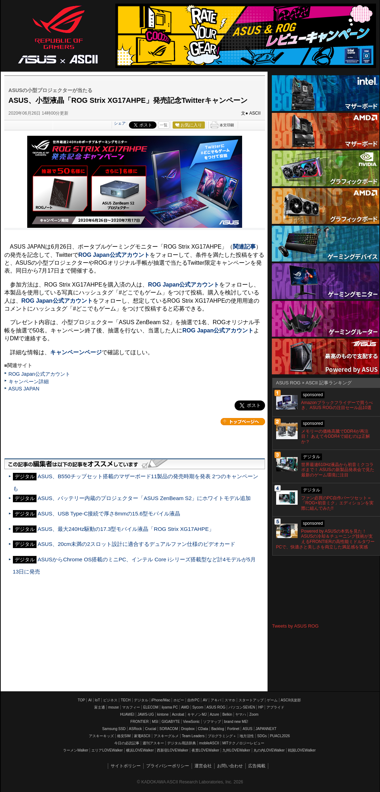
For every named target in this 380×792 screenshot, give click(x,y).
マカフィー (131, 707)
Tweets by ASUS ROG (295, 626)
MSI (155, 722)
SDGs (262, 736)
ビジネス (110, 700)
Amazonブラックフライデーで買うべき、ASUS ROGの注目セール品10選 (337, 405)
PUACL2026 (280, 736)
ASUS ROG (58, 34)
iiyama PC (170, 707)
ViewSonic (191, 722)
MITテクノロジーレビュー (243, 743)
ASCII (84, 59)
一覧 (164, 125)
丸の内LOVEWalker (269, 750)
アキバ (216, 700)
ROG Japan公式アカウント (39, 374)
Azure (214, 714)
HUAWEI (127, 714)
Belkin (227, 714)
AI (89, 700)
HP (260, 707)
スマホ (230, 700)
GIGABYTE (171, 722)
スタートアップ (251, 700)
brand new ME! (236, 722)
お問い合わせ (230, 765)
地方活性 (247, 736)
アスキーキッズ (101, 736)
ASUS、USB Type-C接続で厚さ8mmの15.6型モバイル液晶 (109, 513)
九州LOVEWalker (236, 750)
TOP (81, 700)
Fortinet (233, 729)
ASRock (135, 729)
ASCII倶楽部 (291, 700)
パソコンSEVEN (242, 707)
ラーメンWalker (75, 750)
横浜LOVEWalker (140, 750)
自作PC (193, 700)
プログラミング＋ (222, 736)
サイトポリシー (126, 765)
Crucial (150, 729)
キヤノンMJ (196, 714)
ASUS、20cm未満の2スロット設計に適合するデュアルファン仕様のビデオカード (136, 544)
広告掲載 (256, 765)
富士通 (99, 707)
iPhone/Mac (160, 700)
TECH (125, 700)
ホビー (178, 700)
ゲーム (272, 700)
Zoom (254, 714)
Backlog (217, 729)
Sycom (197, 707)
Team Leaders (193, 736)
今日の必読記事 (126, 743)
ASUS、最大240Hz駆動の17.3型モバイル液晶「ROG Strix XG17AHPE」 (126, 529)
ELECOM (150, 707)
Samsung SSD (114, 729)
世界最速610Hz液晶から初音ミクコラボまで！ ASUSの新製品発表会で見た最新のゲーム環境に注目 (337, 470)
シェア (120, 123)
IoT (97, 700)
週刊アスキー (153, 743)
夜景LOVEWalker (205, 750)
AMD (185, 707)
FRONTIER (139, 722)
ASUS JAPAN (24, 389)
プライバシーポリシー (167, 765)
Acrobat (178, 714)
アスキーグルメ (166, 736)
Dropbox (188, 729)
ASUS (247, 729)
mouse (113, 707)
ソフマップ (212, 722)
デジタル (141, 700)
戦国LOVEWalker (302, 750)
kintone (163, 714)
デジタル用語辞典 (181, 743)
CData (203, 729)
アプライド (275, 707)
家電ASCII (142, 736)
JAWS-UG (146, 714)
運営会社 (203, 765)
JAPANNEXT (266, 729)
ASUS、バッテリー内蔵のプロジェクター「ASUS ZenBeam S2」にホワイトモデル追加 (144, 498)
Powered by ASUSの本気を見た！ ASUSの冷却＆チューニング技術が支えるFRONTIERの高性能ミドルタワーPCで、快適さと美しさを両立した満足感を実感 (325, 539)
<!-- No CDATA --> (326, 589)
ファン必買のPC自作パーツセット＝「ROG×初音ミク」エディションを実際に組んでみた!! (337, 503)
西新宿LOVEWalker (172, 750)
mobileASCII (209, 743)
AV (205, 700)
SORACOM (168, 729)
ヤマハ (240, 714)
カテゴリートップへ (243, 421)
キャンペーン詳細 (29, 381)
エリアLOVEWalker (106, 750)
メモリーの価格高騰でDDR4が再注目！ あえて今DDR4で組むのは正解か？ (335, 437)
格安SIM (124, 736)
